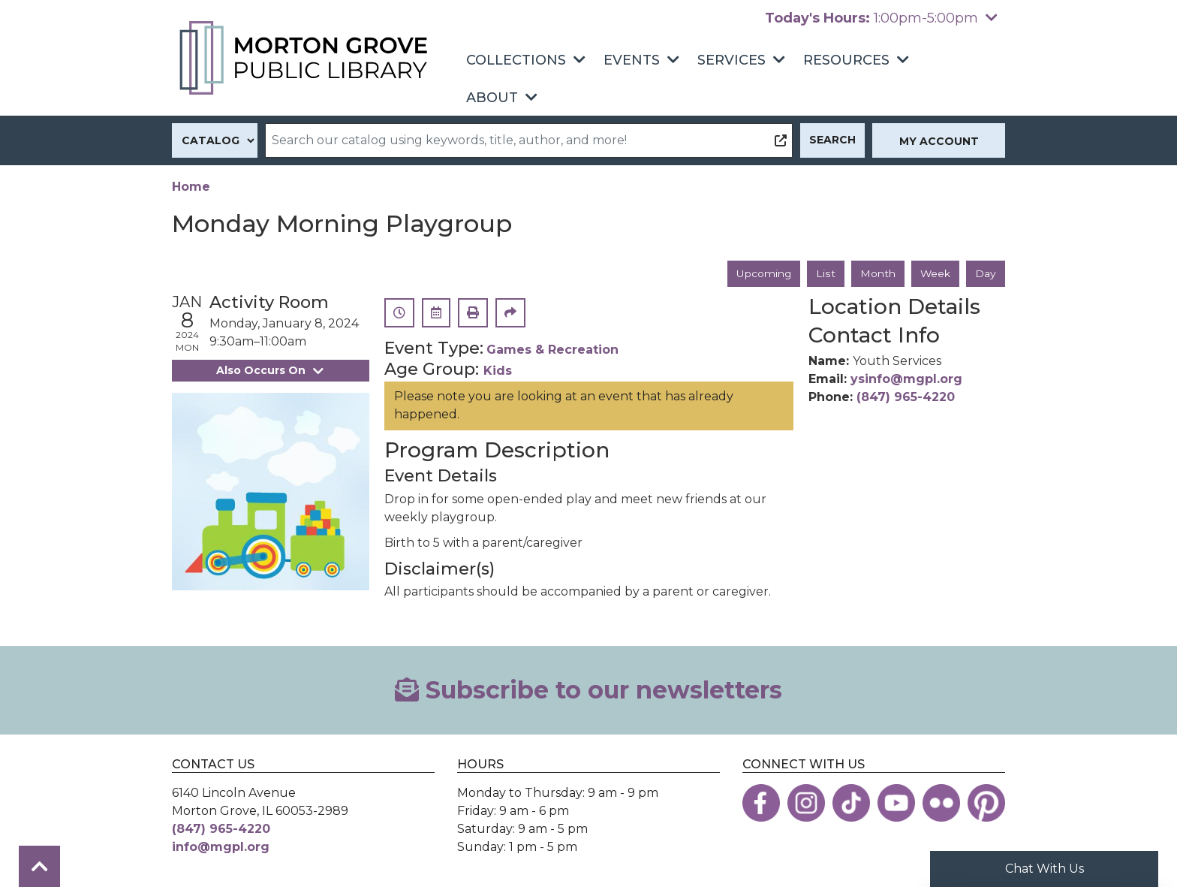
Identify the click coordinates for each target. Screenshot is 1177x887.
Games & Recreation (552, 350)
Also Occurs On (270, 370)
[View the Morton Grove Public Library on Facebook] (761, 803)
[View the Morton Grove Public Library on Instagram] (806, 803)
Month (877, 273)
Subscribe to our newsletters (588, 689)
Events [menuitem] (632, 60)
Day (985, 273)
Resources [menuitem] (846, 60)
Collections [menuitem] (516, 60)
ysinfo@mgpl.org (906, 379)
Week (935, 273)
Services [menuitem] (731, 60)
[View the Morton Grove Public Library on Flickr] (941, 803)
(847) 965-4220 (905, 397)
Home (191, 187)
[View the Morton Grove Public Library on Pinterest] (986, 803)
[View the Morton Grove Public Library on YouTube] (896, 803)
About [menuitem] (492, 97)
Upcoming (763, 273)
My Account (939, 141)
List (825, 273)
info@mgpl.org (220, 847)
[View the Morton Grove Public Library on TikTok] (851, 803)
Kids (497, 371)
